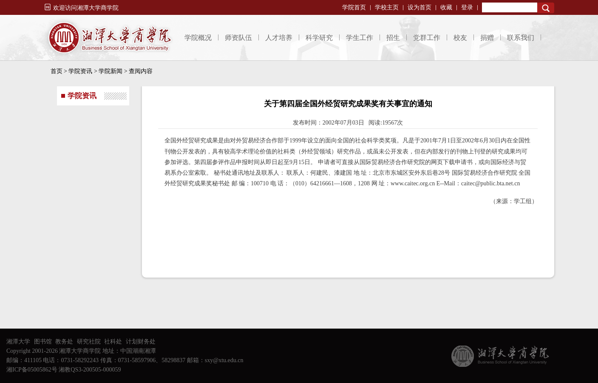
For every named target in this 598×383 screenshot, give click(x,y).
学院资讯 (80, 71)
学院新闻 (110, 71)
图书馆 (43, 341)
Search (545, 8)
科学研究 (319, 37)
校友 (460, 37)
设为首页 (419, 7)
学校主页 (387, 7)
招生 (393, 37)
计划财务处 (141, 341)
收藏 (446, 7)
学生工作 (359, 37)
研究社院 (89, 341)
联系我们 (520, 37)
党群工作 (426, 37)
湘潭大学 (18, 341)
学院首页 (354, 7)
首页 (56, 71)
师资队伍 (238, 37)
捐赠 (487, 37)
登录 (467, 7)
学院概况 (198, 37)
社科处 (113, 341)
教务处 (64, 341)
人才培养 (278, 37)
